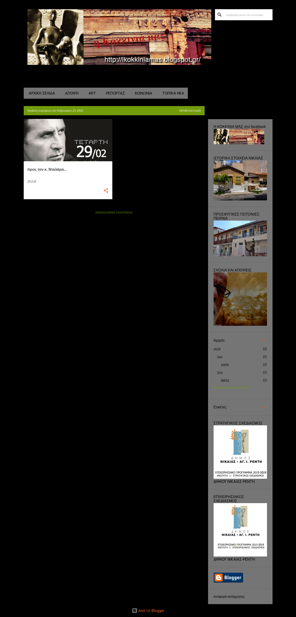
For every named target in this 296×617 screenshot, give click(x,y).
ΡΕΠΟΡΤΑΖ (114, 93)
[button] (106, 191)
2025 (217, 349)
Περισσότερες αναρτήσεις (114, 212)
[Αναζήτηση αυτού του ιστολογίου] (248, 14)
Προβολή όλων (190, 110)
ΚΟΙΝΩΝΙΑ (142, 93)
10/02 (225, 365)
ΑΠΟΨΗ (70, 93)
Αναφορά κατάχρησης (229, 596)
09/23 (225, 380)
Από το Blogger (148, 610)
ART (91, 93)
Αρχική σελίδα (40, 93)
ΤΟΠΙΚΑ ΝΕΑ (172, 93)
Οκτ (220, 357)
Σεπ (220, 373)
